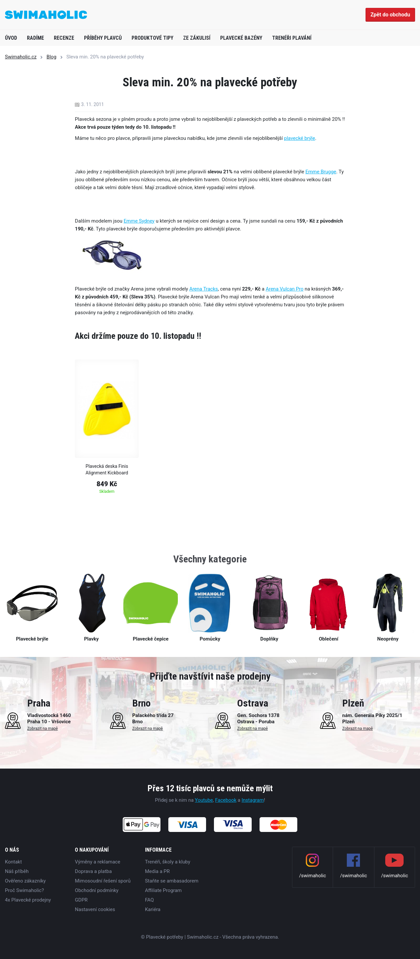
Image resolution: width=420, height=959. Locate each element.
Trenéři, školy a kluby (167, 862)
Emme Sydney (139, 221)
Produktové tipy (152, 38)
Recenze (64, 38)
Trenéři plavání (291, 38)
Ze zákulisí (196, 38)
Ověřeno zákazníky (25, 881)
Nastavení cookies (95, 909)
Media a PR (157, 871)
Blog (51, 57)
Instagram (253, 800)
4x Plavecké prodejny (28, 900)
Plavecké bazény (241, 38)
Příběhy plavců (103, 38)
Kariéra (152, 909)
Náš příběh (17, 871)
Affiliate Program (163, 890)
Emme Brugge (320, 172)
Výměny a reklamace (97, 862)
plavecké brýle (299, 138)
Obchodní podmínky (96, 890)
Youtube (204, 800)
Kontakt (13, 862)
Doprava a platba (93, 871)
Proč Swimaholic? (24, 890)
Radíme (35, 38)
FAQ (149, 900)
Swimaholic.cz (20, 57)
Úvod (11, 38)
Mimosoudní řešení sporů (103, 881)
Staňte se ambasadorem (172, 881)
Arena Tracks (203, 289)
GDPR (81, 900)
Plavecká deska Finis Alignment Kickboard (107, 469)
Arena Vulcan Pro (285, 289)
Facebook (225, 800)
